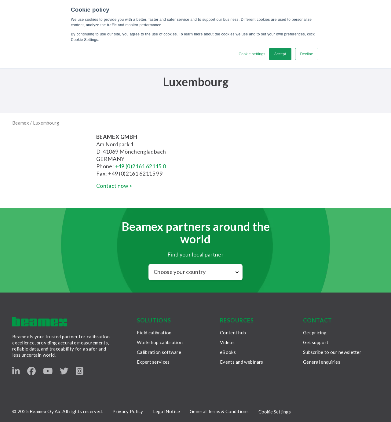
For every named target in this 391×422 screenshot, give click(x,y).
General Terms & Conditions (219, 411)
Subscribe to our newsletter (332, 352)
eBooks (228, 352)
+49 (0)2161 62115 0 (140, 166)
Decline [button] (306, 54)
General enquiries (321, 362)
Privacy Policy (127, 411)
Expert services (153, 362)
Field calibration (154, 332)
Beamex (20, 123)
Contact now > (114, 185)
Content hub (233, 332)
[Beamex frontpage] (39, 321)
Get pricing (315, 332)
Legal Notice (166, 411)
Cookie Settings (274, 411)
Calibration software (159, 352)
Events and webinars (241, 362)
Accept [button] (280, 54)
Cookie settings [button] (252, 54)
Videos (227, 342)
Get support (315, 342)
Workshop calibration (160, 342)
